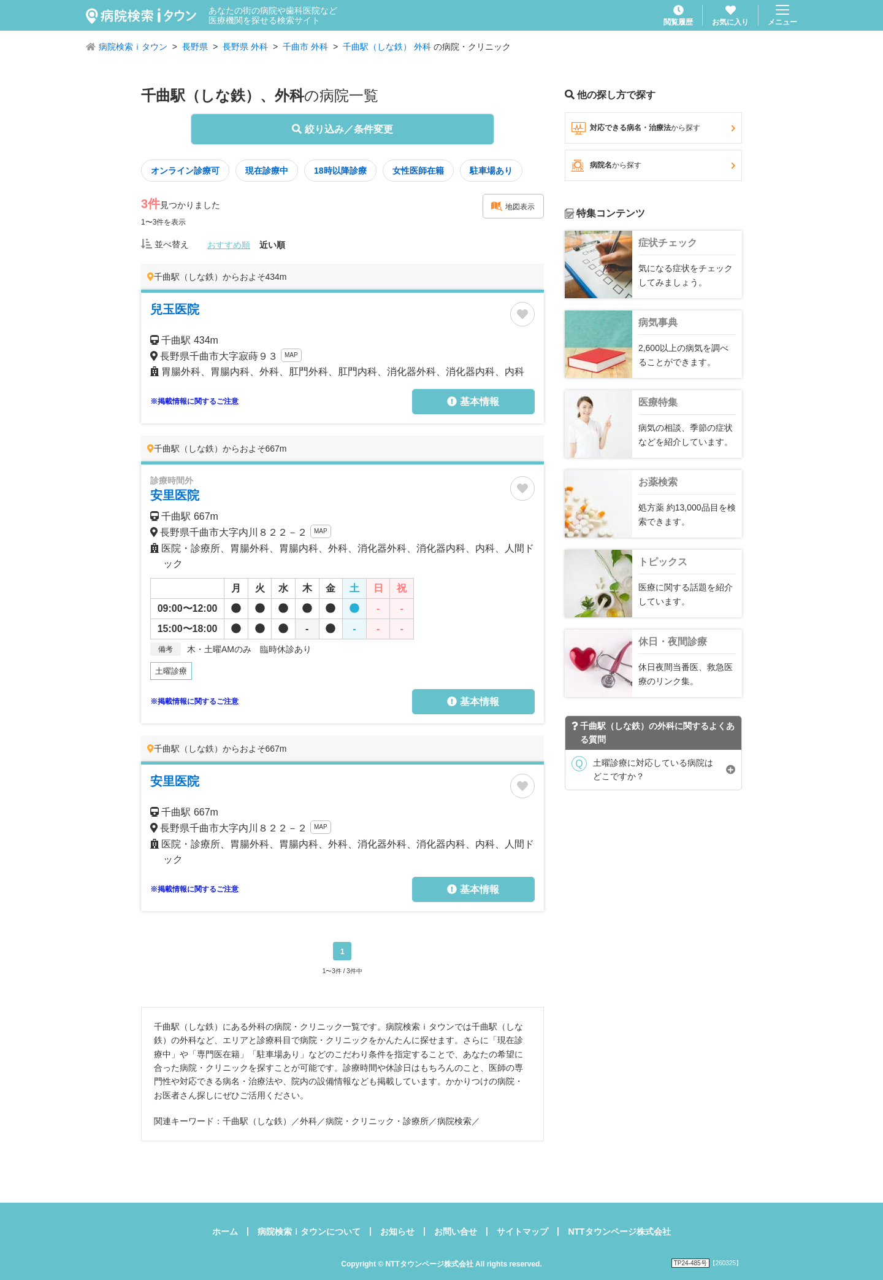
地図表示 (512, 206)
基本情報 (473, 401)
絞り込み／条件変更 (342, 129)
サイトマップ (522, 1231)
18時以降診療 (340, 170)
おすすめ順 (228, 245)
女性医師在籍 (418, 170)
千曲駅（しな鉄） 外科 (387, 47)
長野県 (195, 47)
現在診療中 (266, 170)
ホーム (225, 1231)
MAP (291, 355)
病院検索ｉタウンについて (309, 1231)
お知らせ (397, 1231)
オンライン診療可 (185, 170)
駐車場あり (491, 170)
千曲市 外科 (305, 47)
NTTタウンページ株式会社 (619, 1231)
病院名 (653, 166)
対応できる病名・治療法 (653, 128)
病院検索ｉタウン (133, 47)
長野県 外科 (245, 47)
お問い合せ (455, 1231)
